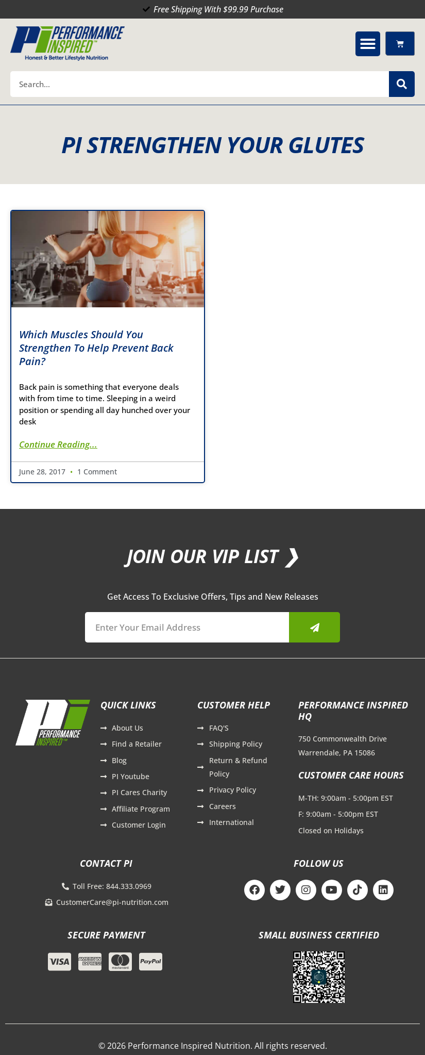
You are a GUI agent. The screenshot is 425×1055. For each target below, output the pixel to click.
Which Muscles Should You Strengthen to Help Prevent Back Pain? (96, 347)
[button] (367, 43)
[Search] (402, 84)
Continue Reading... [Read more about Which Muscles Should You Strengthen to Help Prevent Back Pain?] (58, 444)
